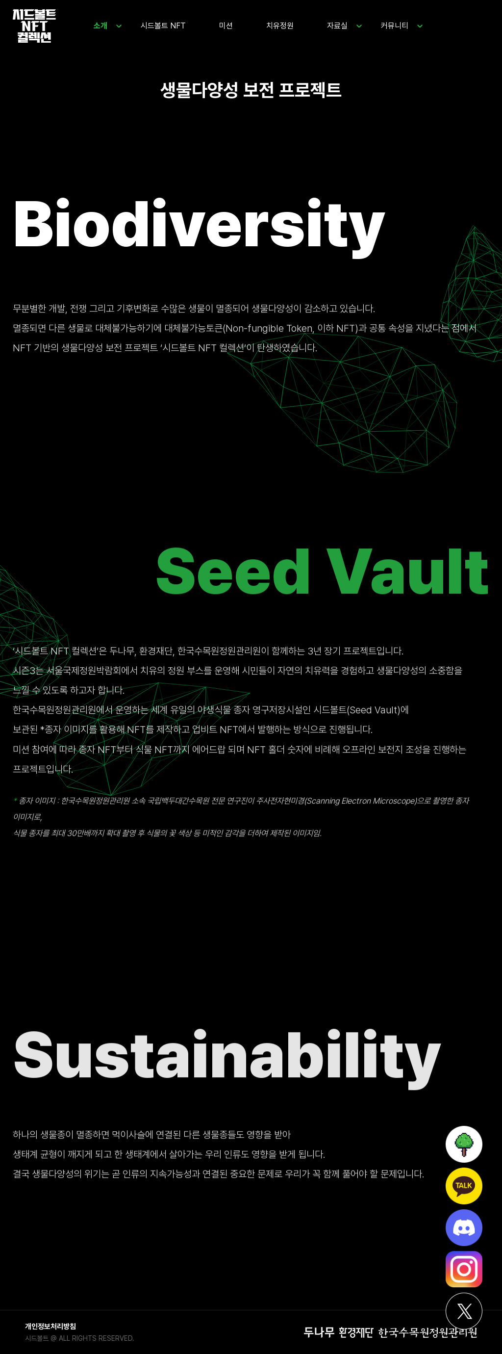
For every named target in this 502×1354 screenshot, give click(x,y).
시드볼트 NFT (163, 25)
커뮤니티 (394, 25)
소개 (100, 25)
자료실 (337, 25)
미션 (226, 25)
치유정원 (280, 25)
